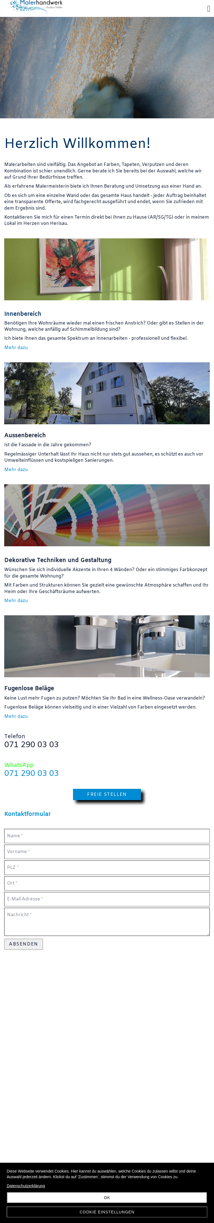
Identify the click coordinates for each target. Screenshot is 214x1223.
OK (107, 1197)
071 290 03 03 (31, 774)
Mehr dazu (16, 348)
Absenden (23, 944)
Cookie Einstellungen (106, 1212)
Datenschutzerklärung (26, 1186)
